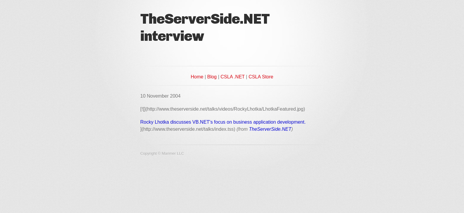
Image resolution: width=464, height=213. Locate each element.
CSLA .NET (232, 76)
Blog (212, 76)
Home (197, 76)
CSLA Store (261, 76)
